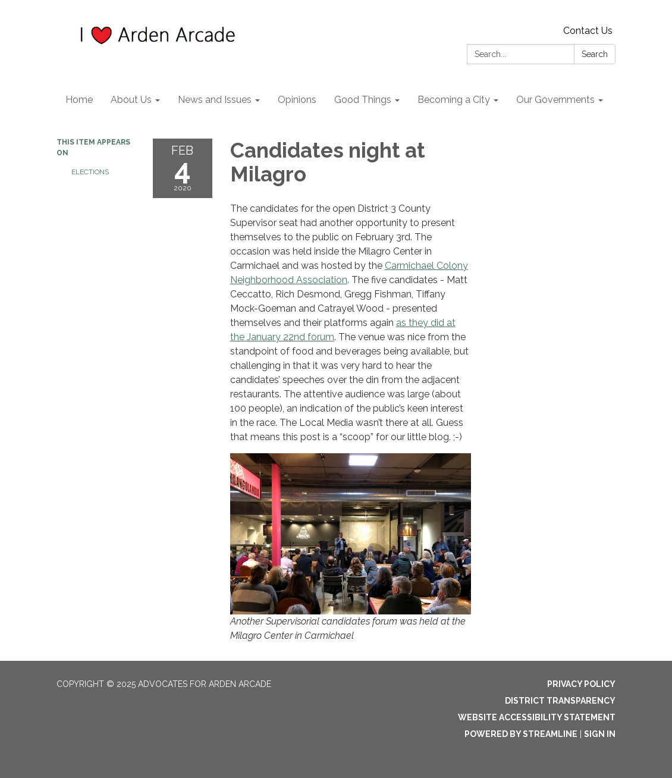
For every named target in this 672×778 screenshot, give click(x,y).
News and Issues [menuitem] (215, 99)
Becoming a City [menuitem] (453, 99)
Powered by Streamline (520, 734)
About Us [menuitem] (131, 99)
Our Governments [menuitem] (555, 99)
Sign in (600, 734)
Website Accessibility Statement (537, 717)
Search (595, 54)
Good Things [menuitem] (362, 99)
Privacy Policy (581, 684)
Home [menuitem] (79, 99)
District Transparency (560, 700)
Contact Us (588, 30)
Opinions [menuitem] (297, 99)
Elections (90, 172)
